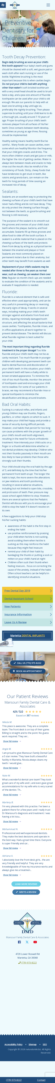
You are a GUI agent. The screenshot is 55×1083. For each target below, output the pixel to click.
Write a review (26, 892)
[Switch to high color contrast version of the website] (3, 5)
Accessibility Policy (13, 1044)
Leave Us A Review (15, 622)
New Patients (12, 606)
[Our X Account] (27, 941)
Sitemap (33, 1044)
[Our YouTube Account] (35, 941)
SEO (45, 1044)
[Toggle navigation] (48, 5)
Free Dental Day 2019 (17, 590)
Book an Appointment (27, 671)
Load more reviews (26, 884)
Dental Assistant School (18, 598)
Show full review (10, 741)
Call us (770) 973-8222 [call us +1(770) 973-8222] (27, 663)
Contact (41, 1080)
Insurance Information (18, 614)
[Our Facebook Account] (19, 941)
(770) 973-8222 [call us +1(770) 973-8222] (14, 1080)
